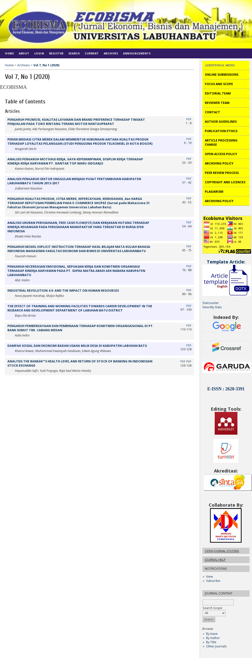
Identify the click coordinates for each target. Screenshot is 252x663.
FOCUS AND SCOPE (219, 84)
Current (92, 53)
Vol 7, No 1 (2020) (46, 65)
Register (56, 53)
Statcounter (210, 303)
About (24, 53)
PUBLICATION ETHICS (221, 131)
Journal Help (215, 560)
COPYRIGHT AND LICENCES (225, 182)
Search (74, 53)
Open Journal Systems (222, 551)
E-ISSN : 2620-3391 (226, 388)
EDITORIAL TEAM (218, 93)
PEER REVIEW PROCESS (222, 173)
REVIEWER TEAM (217, 103)
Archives (111, 53)
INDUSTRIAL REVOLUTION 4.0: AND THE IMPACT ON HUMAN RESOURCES (63, 290)
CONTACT (212, 112)
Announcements (137, 53)
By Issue (212, 634)
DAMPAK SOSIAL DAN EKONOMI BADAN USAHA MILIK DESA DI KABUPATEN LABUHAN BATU (77, 346)
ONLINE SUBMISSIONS (221, 74)
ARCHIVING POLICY (219, 163)
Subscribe (213, 581)
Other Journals (216, 646)
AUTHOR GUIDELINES (221, 121)
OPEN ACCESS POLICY (221, 154)
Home (9, 53)
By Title (211, 642)
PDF (188, 119)
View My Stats (212, 307)
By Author (213, 638)
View (209, 576)
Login (39, 53)
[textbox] (218, 602)
